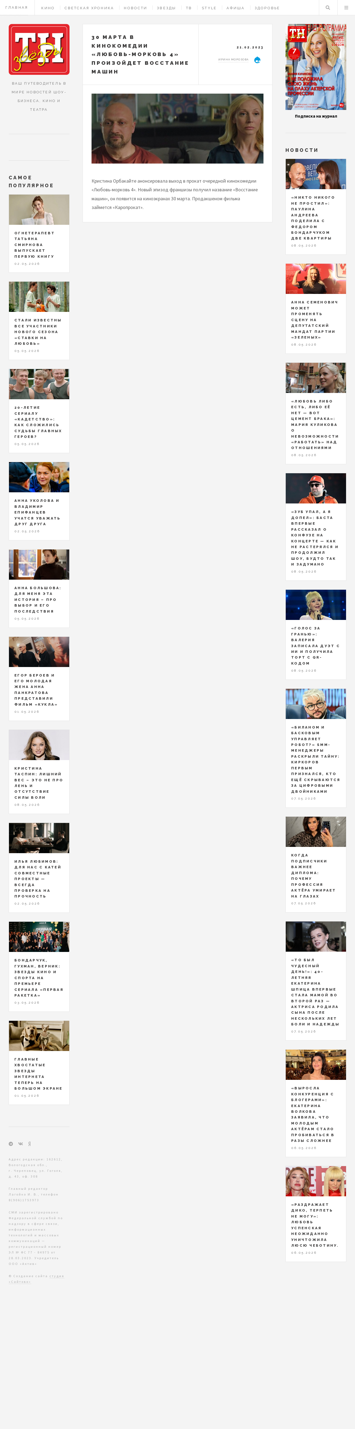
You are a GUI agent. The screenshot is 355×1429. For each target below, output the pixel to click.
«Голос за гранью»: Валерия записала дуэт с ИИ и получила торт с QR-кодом (315, 645)
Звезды (166, 8)
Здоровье (267, 8)
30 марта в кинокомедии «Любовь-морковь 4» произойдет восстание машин (140, 54)
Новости (135, 8)
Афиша (236, 8)
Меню (346, 7)
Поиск (328, 7)
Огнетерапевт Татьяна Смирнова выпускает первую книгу (34, 245)
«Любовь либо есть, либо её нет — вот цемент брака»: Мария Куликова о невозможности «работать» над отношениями (315, 424)
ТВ (189, 8)
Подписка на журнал (316, 116)
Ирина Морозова (233, 59)
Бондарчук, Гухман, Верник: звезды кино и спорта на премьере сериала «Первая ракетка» (39, 977)
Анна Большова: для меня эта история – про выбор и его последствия (38, 599)
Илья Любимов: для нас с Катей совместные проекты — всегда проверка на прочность (37, 879)
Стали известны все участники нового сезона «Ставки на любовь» (38, 332)
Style (209, 8)
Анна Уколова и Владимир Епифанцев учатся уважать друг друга (37, 512)
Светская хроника (89, 8)
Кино (48, 8)
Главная (16, 7)
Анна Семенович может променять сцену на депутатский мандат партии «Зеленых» (314, 319)
